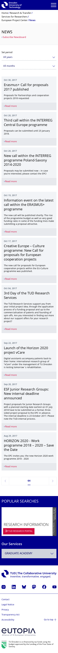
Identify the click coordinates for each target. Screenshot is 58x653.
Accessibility (8, 620)
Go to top (48, 620)
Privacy (5, 610)
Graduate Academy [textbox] (18, 553)
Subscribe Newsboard (14, 37)
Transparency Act (10, 615)
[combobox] (29, 57)
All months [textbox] (9, 66)
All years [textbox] (7, 57)
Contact (5, 600)
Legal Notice (8, 605)
